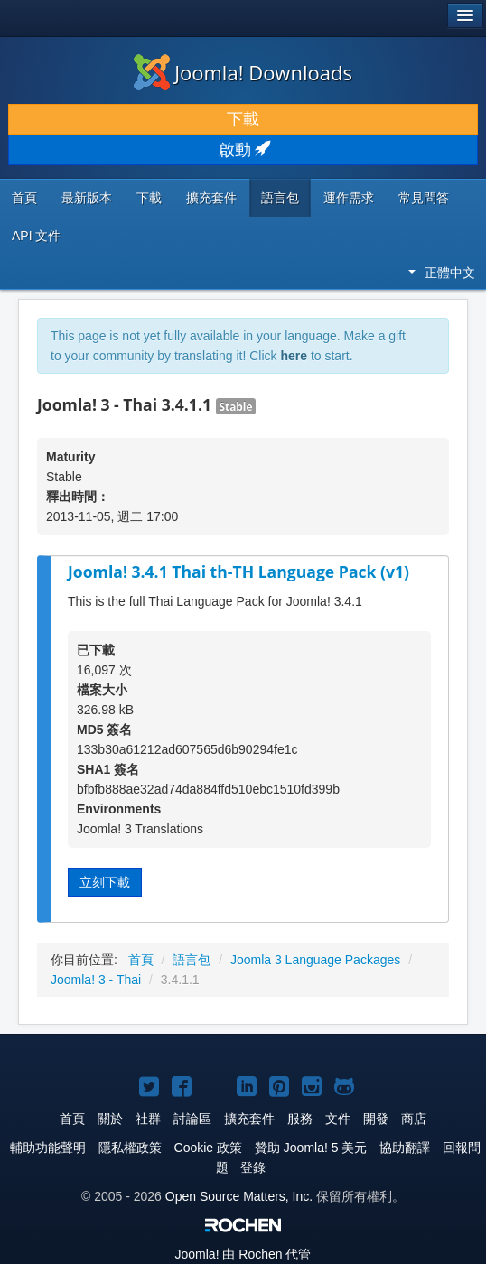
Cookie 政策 (208, 1147)
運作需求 (348, 198)
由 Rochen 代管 (243, 1254)
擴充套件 (211, 198)
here (293, 356)
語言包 (280, 198)
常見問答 (423, 198)
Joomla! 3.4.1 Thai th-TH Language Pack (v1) (238, 571)
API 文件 (36, 235)
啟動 (243, 150)
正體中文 (441, 272)
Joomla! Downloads (243, 72)
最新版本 (86, 198)
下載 (243, 119)
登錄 (253, 1167)
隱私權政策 (130, 1147)
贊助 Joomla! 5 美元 (311, 1147)
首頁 (24, 198)
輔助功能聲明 (48, 1147)
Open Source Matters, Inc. (239, 1196)
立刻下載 (104, 882)
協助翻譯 (404, 1147)
